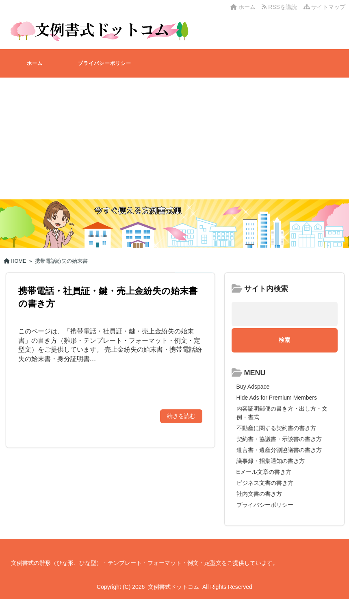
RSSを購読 (281, 7)
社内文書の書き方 (259, 494)
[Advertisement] (174, 138)
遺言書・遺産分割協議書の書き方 (279, 450)
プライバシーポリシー (105, 63)
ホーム (243, 7)
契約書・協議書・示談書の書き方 (279, 439)
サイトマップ (324, 7)
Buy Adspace (253, 386)
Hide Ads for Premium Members (276, 397)
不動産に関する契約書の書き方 (276, 428)
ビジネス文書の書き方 (264, 483)
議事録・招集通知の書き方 (270, 461)
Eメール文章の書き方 (263, 472)
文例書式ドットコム (173, 587)
